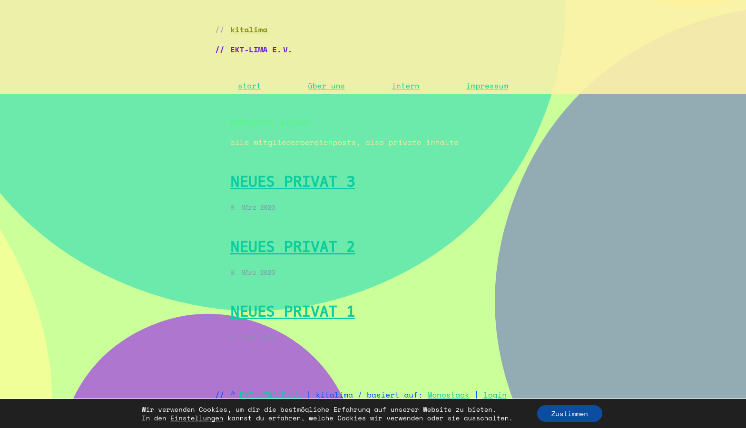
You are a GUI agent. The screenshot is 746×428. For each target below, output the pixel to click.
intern (406, 85)
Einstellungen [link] (196, 418)
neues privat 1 (292, 311)
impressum (487, 85)
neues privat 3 (292, 182)
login (495, 394)
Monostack (449, 394)
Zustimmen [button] (569, 413)
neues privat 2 (292, 247)
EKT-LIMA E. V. (271, 394)
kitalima (248, 29)
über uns (326, 85)
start (249, 85)
